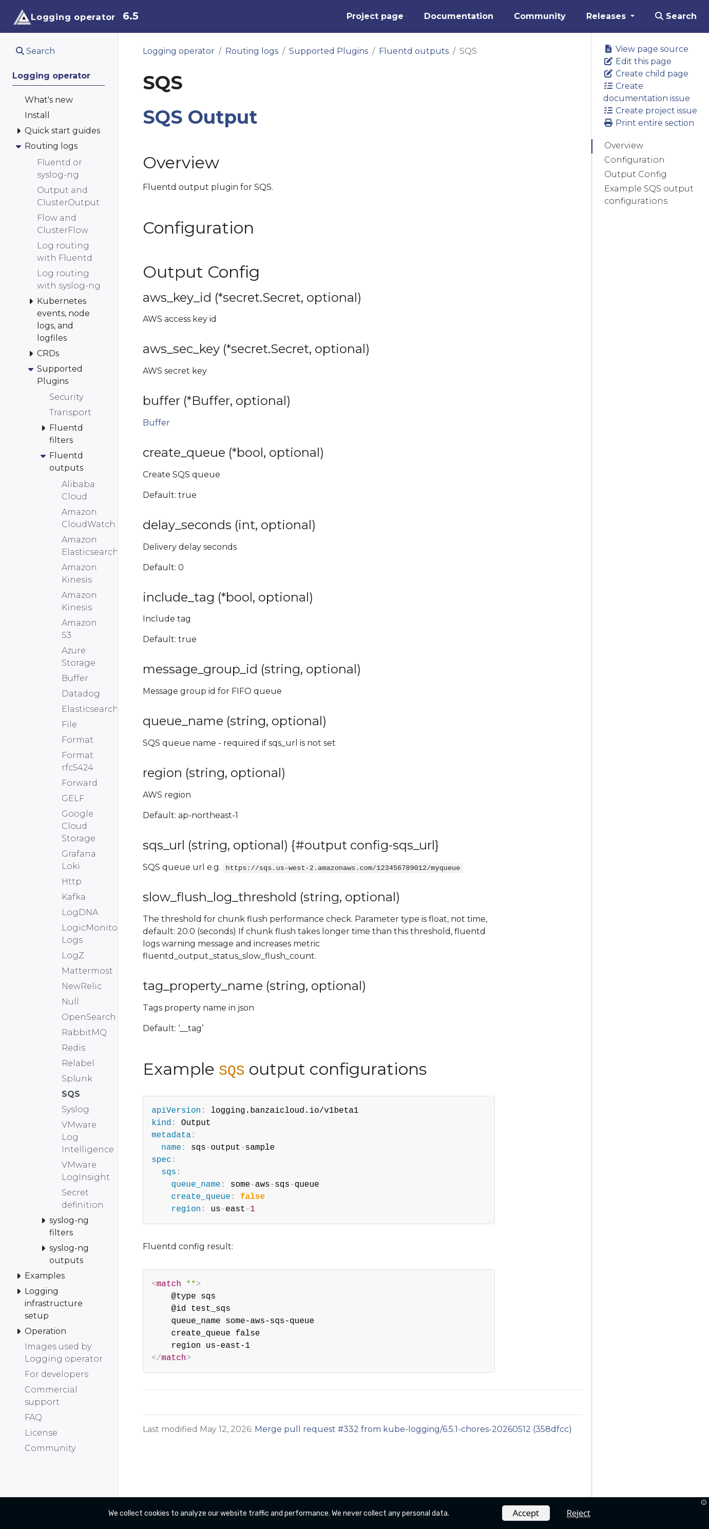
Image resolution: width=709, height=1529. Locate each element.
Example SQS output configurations (649, 195)
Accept (526, 1513)
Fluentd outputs (414, 51)
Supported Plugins (328, 51)
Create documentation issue (646, 92)
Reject (578, 1513)
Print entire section (648, 123)
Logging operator (179, 51)
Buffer (156, 423)
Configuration (634, 160)
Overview (623, 145)
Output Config (635, 174)
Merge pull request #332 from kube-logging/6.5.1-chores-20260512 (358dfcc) (413, 1429)
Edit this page (637, 61)
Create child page (645, 74)
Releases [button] (607, 16)
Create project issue (650, 110)
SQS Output (200, 117)
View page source (645, 49)
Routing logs (251, 51)
